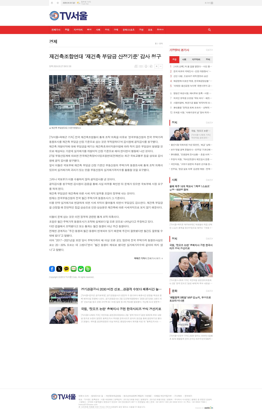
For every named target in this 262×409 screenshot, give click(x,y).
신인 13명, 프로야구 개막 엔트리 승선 (190, 76)
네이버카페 (81, 269)
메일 (141, 66)
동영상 (160, 29)
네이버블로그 (74, 269)
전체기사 (55, 29)
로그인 (207, 3)
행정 (89, 29)
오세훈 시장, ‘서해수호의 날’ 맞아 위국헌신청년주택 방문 (193, 112)
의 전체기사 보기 (147, 258)
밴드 (88, 269)
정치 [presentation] (208, 59)
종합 (67, 29)
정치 (107, 29)
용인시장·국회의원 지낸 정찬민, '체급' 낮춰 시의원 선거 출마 (192, 144)
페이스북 (52, 269)
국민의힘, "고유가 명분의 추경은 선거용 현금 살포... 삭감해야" (192, 164)
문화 (174, 291)
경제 (116, 29)
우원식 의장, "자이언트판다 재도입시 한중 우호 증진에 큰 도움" (192, 159)
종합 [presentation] (174, 59)
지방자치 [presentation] (196, 59)
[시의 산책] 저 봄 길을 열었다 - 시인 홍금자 (193, 66)
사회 (98, 29)
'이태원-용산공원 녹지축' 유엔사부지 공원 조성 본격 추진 (193, 85)
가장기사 (179, 50)
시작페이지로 (52, 3)
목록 (136, 66)
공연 (141, 29)
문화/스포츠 (129, 29)
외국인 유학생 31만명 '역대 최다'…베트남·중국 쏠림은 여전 (193, 98)
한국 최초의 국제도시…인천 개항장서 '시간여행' (193, 71)
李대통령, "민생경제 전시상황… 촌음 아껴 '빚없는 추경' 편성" (192, 154)
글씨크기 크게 (157, 66)
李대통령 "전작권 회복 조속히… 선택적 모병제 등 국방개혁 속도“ (193, 107)
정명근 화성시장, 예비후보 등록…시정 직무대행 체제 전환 (193, 93)
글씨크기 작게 (161, 66)
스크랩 (151, 66)
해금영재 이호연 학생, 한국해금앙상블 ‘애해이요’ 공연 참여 (193, 81)
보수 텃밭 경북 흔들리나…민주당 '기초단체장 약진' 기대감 (192, 149)
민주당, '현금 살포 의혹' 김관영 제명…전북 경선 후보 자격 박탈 (192, 168)
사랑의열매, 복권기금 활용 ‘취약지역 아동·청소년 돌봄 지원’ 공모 (193, 103)
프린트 (146, 66)
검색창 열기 (209, 30)
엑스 (59, 269)
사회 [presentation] (184, 59)
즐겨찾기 (58, 3)
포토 (150, 29)
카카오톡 (66, 269)
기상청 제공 (85, 4)
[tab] (174, 59)
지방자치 (78, 29)
